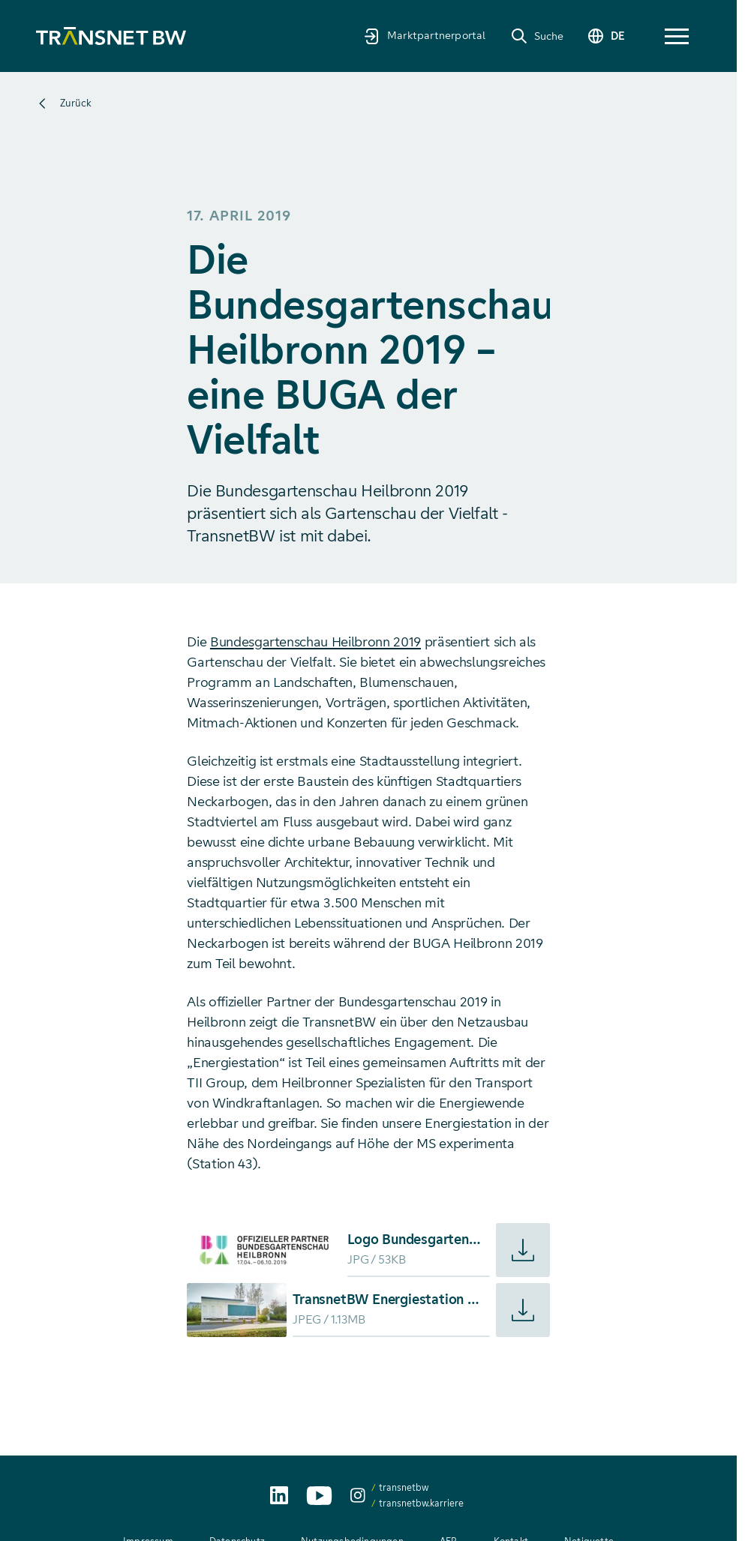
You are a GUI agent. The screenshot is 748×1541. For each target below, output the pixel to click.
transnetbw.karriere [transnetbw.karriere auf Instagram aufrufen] (421, 1503)
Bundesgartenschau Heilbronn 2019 (315, 642)
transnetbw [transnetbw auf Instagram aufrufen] (403, 1487)
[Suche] (537, 35)
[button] (677, 36)
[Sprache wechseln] (605, 36)
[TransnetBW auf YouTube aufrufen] (319, 1495)
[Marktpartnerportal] (424, 35)
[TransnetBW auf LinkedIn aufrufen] (279, 1495)
